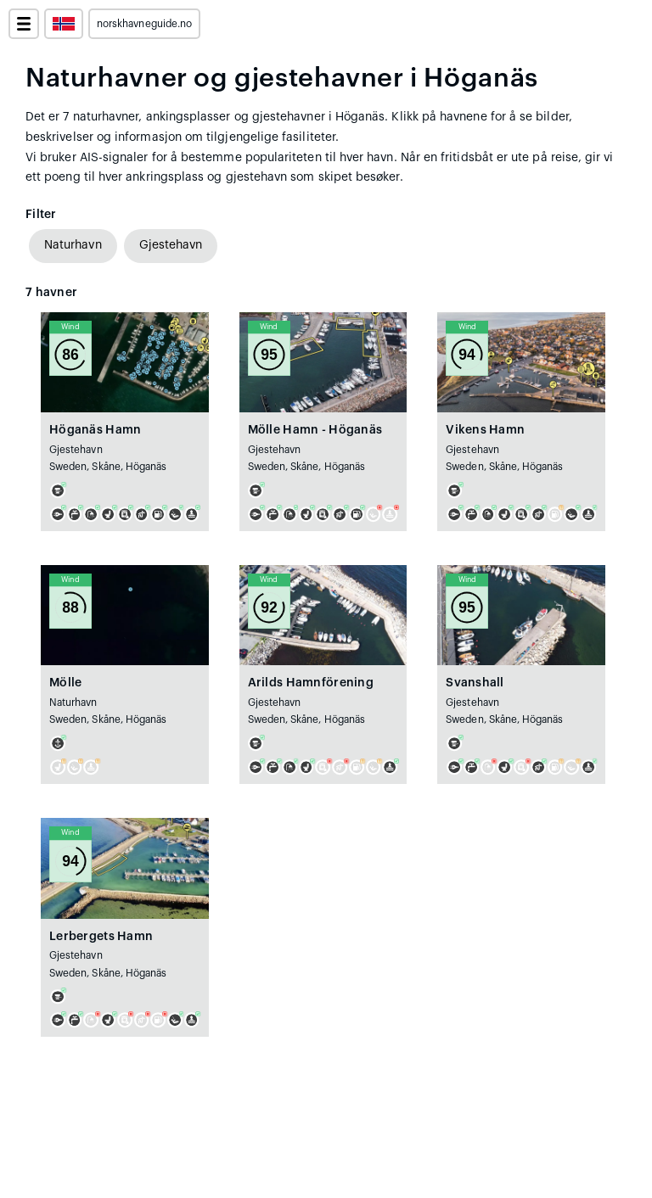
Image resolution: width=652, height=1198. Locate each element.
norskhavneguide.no (144, 24)
